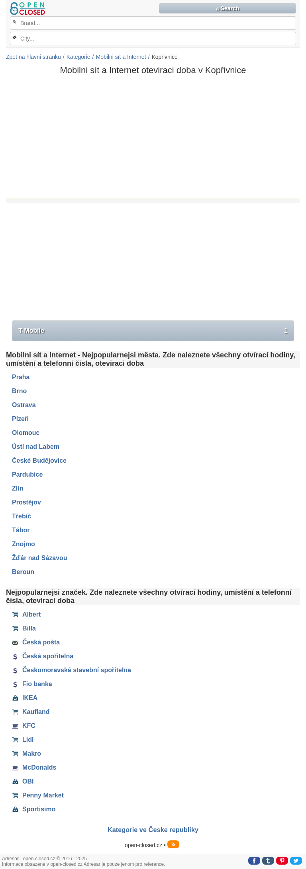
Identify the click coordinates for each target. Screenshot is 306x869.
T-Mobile (153, 330)
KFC (23, 725)
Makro (26, 753)
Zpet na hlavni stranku (33, 57)
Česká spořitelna (42, 656)
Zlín (17, 488)
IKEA (24, 698)
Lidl (22, 739)
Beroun (23, 571)
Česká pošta (36, 642)
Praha (20, 377)
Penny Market (38, 795)
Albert (26, 614)
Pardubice (27, 474)
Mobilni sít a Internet (121, 57)
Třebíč (21, 516)
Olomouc (25, 432)
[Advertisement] (153, 136)
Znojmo (23, 544)
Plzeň (20, 418)
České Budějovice (39, 460)
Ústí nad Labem (35, 446)
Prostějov (26, 502)
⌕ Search (227, 8)
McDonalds (34, 767)
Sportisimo (34, 809)
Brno (19, 391)
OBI (22, 781)
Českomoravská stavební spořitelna (71, 670)
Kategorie (78, 57)
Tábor (20, 530)
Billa (24, 628)
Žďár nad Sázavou (39, 558)
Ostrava (24, 405)
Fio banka (32, 684)
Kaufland (30, 712)
